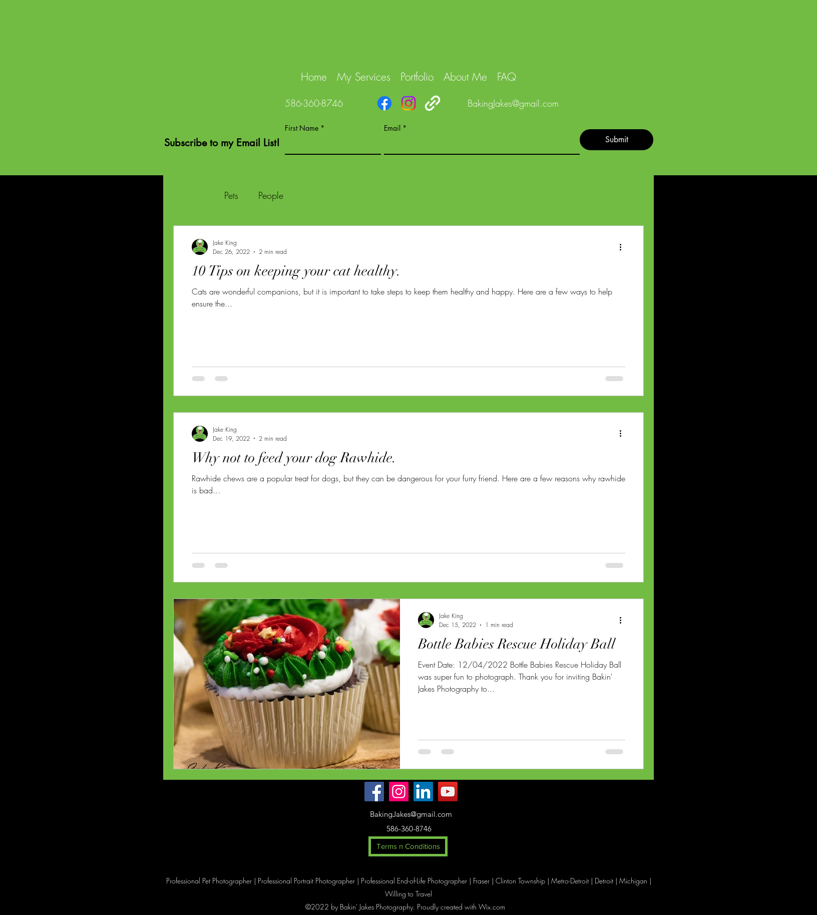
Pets (231, 195)
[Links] (432, 103)
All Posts (188, 195)
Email (392, 128)
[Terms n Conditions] (408, 846)
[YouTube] (448, 791)
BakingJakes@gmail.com (513, 103)
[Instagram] (408, 103)
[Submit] (616, 139)
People (270, 195)
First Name (301, 128)
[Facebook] (384, 103)
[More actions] (624, 247)
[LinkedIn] (423, 791)
